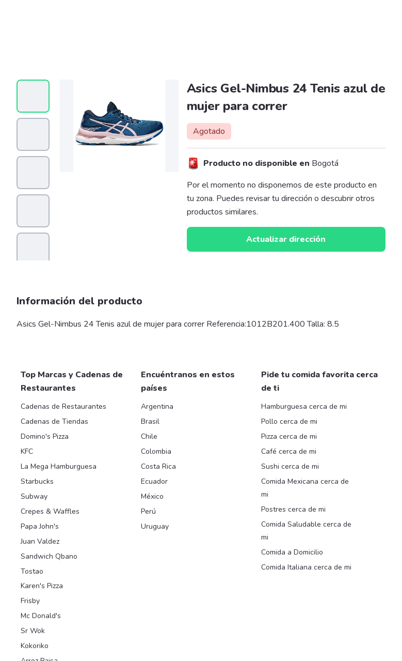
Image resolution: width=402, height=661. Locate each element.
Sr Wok (33, 631)
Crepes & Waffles (50, 511)
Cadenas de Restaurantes (63, 406)
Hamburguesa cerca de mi (304, 406)
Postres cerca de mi (293, 509)
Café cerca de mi (288, 451)
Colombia (156, 451)
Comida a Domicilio (292, 552)
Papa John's (40, 526)
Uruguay (155, 526)
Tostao (32, 571)
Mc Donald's (41, 616)
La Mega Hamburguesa (59, 466)
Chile (149, 436)
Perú (148, 511)
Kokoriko (35, 646)
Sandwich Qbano (49, 556)
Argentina (157, 406)
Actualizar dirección (286, 239)
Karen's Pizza (42, 586)
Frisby (30, 601)
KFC (27, 451)
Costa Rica (158, 466)
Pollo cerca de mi (289, 421)
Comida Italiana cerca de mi (306, 567)
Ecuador (154, 481)
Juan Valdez (40, 541)
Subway (34, 496)
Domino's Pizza (45, 436)
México (152, 496)
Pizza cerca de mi (289, 436)
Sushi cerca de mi (290, 466)
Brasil (150, 421)
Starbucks (37, 481)
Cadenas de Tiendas (54, 421)
